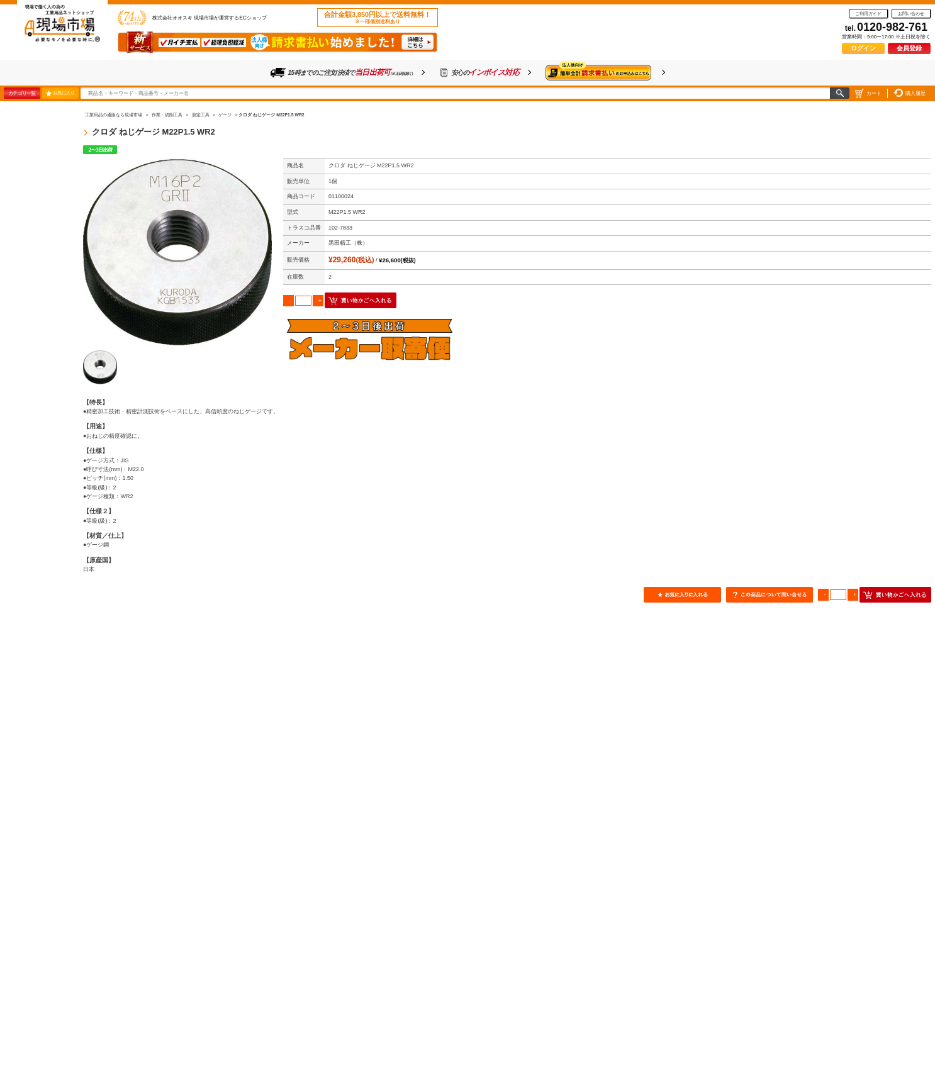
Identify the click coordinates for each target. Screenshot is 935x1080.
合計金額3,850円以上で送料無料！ (377, 18)
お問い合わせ (911, 13)
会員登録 (909, 48)
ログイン (863, 48)
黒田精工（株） (348, 243)
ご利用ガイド (868, 13)
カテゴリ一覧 (21, 93)
